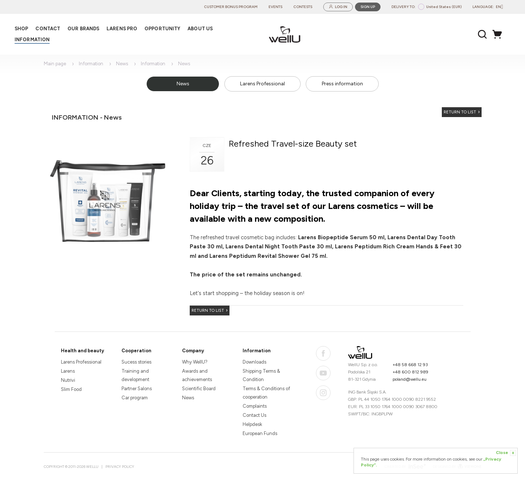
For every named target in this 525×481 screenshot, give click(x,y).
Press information (342, 84)
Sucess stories (136, 362)
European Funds (260, 433)
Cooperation (136, 350)
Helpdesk (252, 424)
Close (506, 453)
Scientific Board (199, 388)
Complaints (255, 406)
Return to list (460, 112)
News (122, 63)
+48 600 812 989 (410, 372)
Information (91, 63)
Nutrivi (68, 380)
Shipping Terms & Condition (261, 375)
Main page (55, 63)
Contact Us (254, 415)
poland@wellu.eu (409, 379)
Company (193, 350)
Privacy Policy (119, 466)
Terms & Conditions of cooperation (266, 393)
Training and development (135, 375)
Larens (68, 371)
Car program (134, 397)
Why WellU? (195, 362)
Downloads (254, 362)
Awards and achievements (197, 375)
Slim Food (71, 389)
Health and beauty (82, 350)
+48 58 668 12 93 (410, 364)
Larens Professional (262, 84)
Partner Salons (136, 388)
